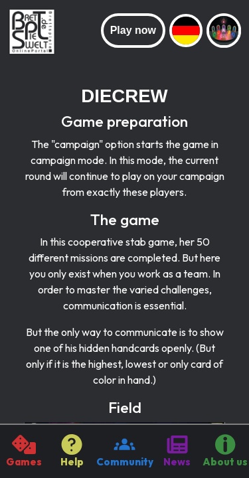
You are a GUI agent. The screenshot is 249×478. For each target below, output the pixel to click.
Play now (133, 30)
